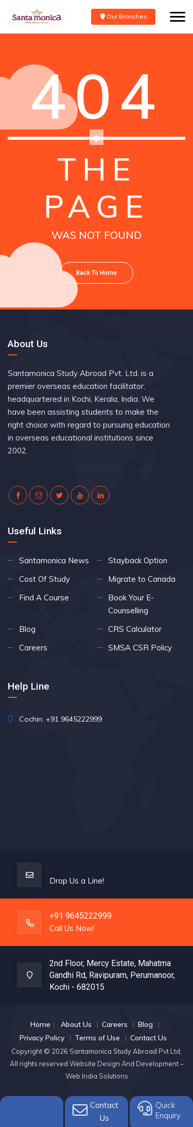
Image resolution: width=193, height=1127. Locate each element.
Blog (27, 629)
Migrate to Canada (142, 579)
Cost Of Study (44, 579)
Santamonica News (54, 560)
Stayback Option (137, 560)
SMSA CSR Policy (140, 647)
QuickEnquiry (168, 1110)
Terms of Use (97, 1037)
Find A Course (44, 597)
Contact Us (148, 1037)
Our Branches (123, 16)
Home (40, 1024)
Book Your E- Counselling (131, 604)
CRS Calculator (135, 629)
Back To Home (96, 272)
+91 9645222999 (74, 719)
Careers (33, 647)
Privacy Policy (42, 1037)
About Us (76, 1024)
